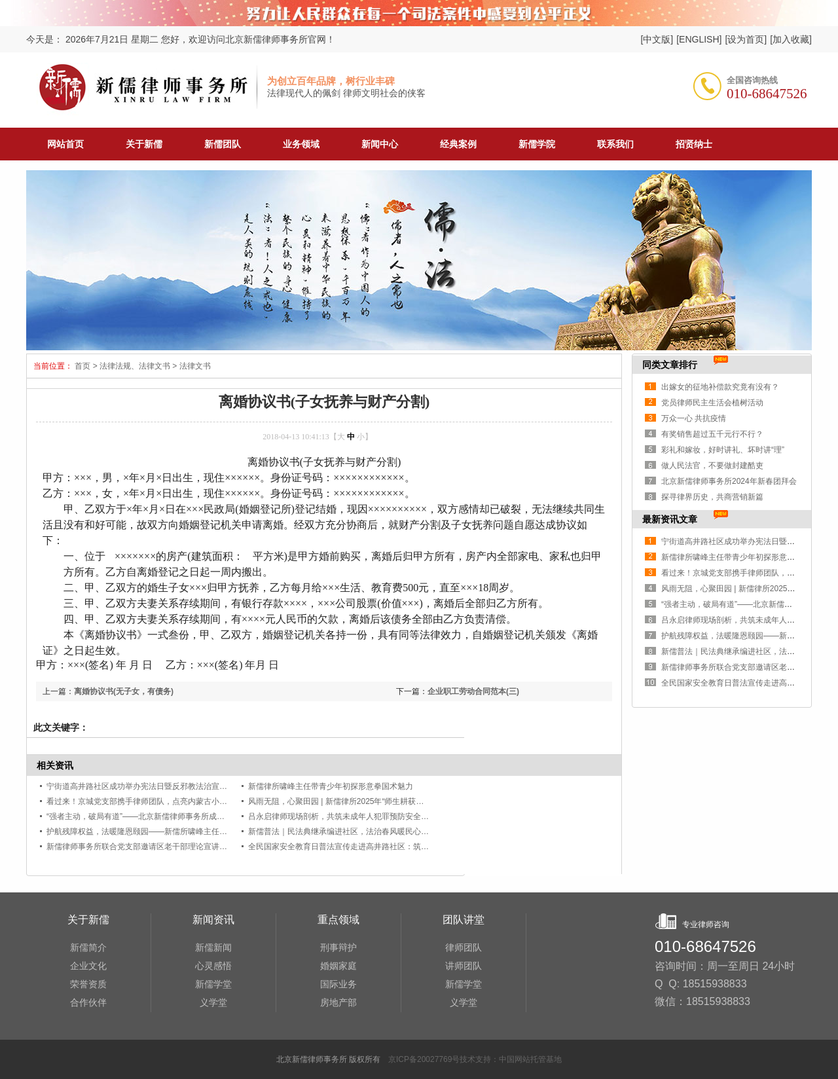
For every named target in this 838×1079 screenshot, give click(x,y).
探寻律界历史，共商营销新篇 (712, 497)
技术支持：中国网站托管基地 (511, 1059)
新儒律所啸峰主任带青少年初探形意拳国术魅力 (330, 786)
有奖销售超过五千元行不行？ (712, 434)
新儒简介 (88, 947)
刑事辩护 (338, 947)
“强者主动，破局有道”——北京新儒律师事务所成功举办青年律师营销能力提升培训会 (194, 816)
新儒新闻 (213, 947)
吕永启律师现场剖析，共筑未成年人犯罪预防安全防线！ (346, 816)
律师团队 (463, 947)
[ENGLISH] (698, 39)
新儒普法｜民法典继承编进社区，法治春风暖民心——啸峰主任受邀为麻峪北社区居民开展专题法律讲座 (429, 831)
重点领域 (338, 919)
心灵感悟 (213, 965)
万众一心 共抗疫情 (693, 418)
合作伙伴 (88, 1002)
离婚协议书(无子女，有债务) (123, 691)
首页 (81, 366)
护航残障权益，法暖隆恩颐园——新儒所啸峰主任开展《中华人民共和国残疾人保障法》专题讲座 (215, 831)
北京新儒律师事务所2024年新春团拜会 (729, 481)
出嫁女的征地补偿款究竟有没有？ (720, 387)
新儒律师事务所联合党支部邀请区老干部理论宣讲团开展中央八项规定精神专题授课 (191, 846)
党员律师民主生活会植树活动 (712, 402)
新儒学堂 (213, 984)
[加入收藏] (791, 39)
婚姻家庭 (338, 965)
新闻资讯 (213, 919)
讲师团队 (463, 965)
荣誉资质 (88, 984)
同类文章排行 (669, 364)
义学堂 (213, 1002)
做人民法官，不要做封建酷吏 (712, 465)
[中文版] (656, 39)
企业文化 (88, 965)
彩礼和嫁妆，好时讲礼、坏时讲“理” (722, 449)
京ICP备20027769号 (424, 1059)
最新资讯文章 (669, 519)
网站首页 (65, 144)
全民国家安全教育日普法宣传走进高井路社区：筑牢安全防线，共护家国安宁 (381, 846)
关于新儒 (88, 919)
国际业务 (338, 984)
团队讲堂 (463, 919)
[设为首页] (746, 39)
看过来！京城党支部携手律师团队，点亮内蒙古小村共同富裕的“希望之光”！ (178, 801)
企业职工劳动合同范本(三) (473, 691)
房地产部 (338, 1002)
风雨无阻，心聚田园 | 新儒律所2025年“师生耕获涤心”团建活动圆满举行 (372, 801)
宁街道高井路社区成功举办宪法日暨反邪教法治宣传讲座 (144, 786)
